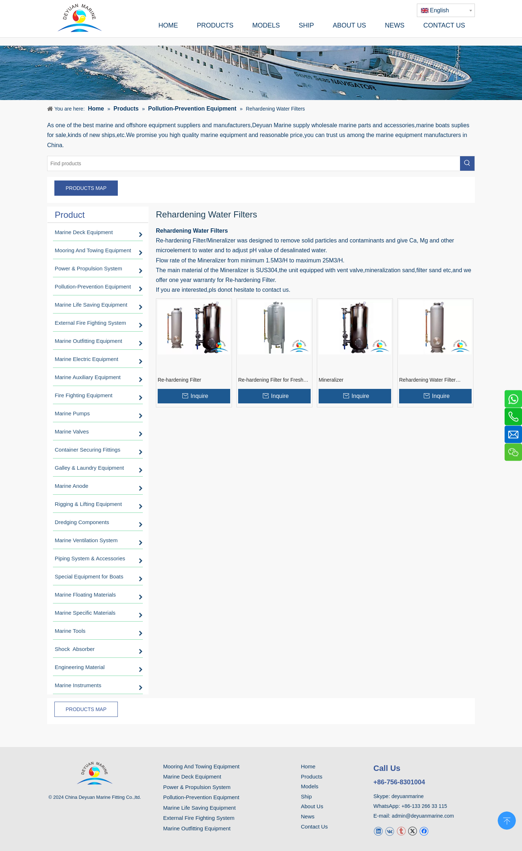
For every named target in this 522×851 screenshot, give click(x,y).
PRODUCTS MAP (86, 188)
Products (311, 776)
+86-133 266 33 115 (424, 806)
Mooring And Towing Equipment (201, 766)
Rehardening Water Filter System (427, 380)
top (507, 820)
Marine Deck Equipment (192, 776)
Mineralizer (331, 380)
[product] (261, 73)
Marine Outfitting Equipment (197, 828)
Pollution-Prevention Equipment (201, 797)
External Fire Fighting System (199, 818)
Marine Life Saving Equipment (199, 808)
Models (309, 786)
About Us (312, 806)
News (308, 816)
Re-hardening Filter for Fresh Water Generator (270, 380)
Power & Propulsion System (197, 787)
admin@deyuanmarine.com (423, 816)
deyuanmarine (408, 796)
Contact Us (314, 826)
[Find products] (253, 163)
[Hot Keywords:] (467, 163)
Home (308, 766)
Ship (306, 796)
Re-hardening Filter (179, 380)
